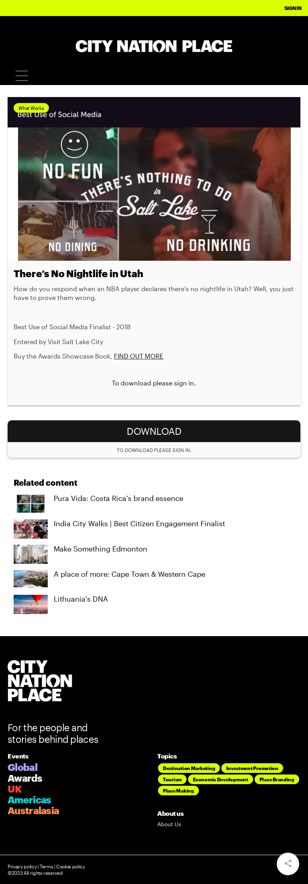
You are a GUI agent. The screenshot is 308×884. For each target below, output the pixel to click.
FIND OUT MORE (138, 356)
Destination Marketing (189, 768)
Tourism (172, 779)
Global (22, 767)
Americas (29, 799)
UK (15, 789)
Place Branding (276, 779)
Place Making (178, 790)
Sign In (293, 8)
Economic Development (220, 779)
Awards (25, 778)
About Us (169, 824)
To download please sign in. (154, 383)
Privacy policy (22, 866)
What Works (31, 108)
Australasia (33, 810)
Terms (46, 866)
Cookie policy (70, 866)
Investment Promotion (252, 768)
